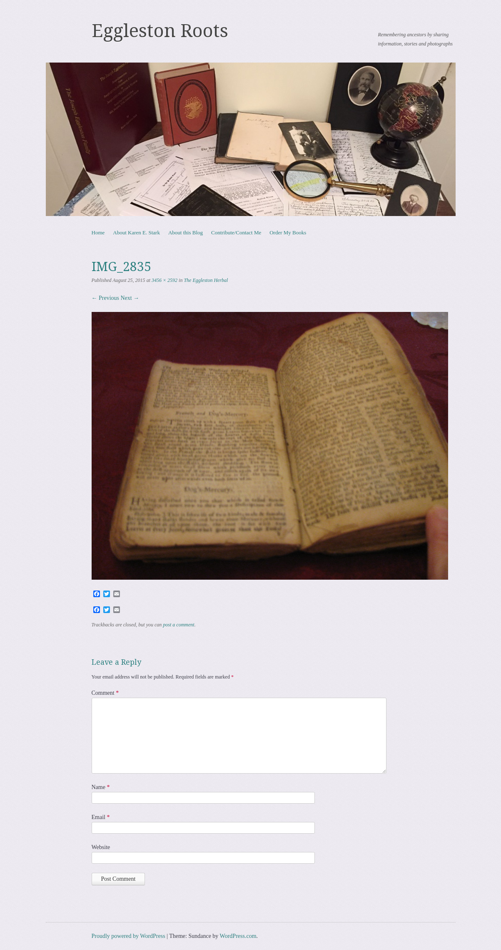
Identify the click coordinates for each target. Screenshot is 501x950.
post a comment (178, 625)
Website (101, 847)
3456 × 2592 (164, 280)
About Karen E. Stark (136, 232)
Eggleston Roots (160, 31)
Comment (105, 693)
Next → (130, 298)
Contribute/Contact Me (236, 232)
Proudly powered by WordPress (128, 936)
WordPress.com (238, 936)
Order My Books (287, 232)
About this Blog (185, 232)
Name (101, 787)
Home (98, 232)
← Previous (106, 298)
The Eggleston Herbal (206, 280)
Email (101, 817)
